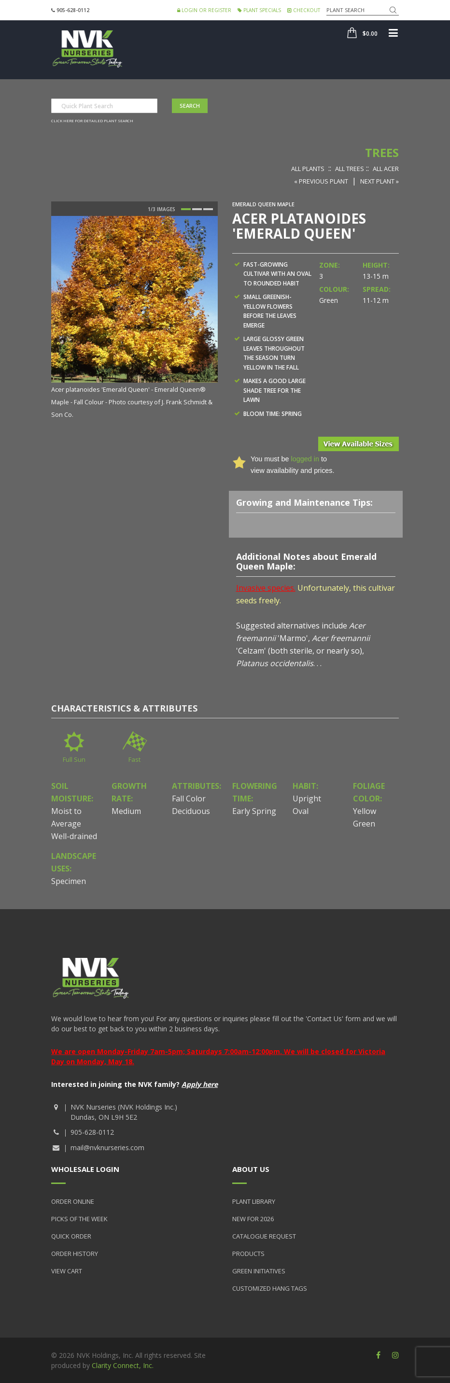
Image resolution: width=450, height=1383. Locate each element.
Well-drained (74, 836)
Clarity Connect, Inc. (123, 1365)
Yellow (364, 811)
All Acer (386, 168)
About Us (250, 1169)
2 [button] (197, 209)
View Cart (66, 1271)
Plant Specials (259, 10)
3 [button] (208, 209)
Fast (134, 759)
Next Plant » (379, 181)
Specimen (68, 881)
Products (248, 1253)
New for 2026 (253, 1218)
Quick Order (71, 1236)
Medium (126, 811)
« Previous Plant (321, 181)
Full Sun (74, 759)
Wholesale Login (85, 1169)
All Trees (349, 168)
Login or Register (204, 10)
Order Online (72, 1201)
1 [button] (186, 209)
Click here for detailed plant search (92, 120)
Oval (301, 811)
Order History (74, 1253)
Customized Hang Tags (269, 1288)
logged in (305, 459)
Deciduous (191, 811)
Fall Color (189, 798)
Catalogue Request (264, 1236)
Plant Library (253, 1201)
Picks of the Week (79, 1218)
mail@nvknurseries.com (107, 1147)
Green (364, 823)
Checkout (303, 10)
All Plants (307, 168)
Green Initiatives (258, 1271)
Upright (307, 798)
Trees (382, 152)
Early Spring (254, 811)
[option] (134, 318)
